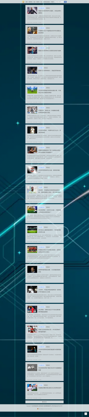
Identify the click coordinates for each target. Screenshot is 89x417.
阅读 (48, 8)
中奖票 (52, 1)
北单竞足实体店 (46, 1)
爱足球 (37, 1)
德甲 (40, 189)
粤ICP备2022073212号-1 (57, 411)
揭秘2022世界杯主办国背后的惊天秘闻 (49, 51)
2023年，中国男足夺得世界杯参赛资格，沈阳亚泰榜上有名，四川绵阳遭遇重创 (49, 193)
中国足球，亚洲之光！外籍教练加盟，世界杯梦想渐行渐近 (49, 113)
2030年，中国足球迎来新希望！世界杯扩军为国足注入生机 (49, 294)
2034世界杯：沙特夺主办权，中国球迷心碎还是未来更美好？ (49, 213)
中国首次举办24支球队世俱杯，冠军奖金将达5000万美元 (49, 254)
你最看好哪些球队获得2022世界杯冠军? (50, 392)
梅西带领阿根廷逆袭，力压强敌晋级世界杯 (49, 274)
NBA (34, 1)
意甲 (40, 230)
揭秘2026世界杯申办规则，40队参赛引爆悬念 (49, 12)
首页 (27, 1)
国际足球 (41, 8)
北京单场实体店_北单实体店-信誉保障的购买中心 (42, 411)
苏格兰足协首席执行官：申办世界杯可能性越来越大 (49, 334)
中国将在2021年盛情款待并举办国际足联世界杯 (49, 32)
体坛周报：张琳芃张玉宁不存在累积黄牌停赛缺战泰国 (49, 314)
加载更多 (44, 406)
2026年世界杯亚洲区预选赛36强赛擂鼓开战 (49, 355)
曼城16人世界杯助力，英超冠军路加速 (49, 71)
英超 (40, 68)
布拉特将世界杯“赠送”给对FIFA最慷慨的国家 (50, 373)
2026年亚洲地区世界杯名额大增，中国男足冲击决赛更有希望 (49, 92)
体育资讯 (30, 1)
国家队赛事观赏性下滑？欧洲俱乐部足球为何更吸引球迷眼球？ (49, 153)
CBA (41, 1)
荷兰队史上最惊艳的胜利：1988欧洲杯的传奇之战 (49, 234)
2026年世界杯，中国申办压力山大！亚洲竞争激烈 (49, 133)
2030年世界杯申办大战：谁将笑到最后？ (49, 173)
